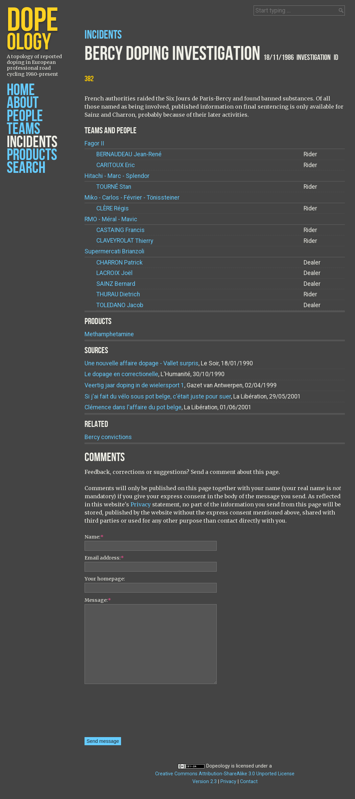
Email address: (104, 558)
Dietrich (118, 294)
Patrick (119, 262)
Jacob (119, 305)
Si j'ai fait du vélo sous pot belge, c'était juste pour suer (158, 396)
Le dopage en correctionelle (121, 374)
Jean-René (129, 154)
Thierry (124, 240)
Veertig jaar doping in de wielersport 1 (134, 385)
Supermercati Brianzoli (114, 251)
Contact (249, 781)
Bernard (115, 284)
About (23, 103)
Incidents (32, 142)
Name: (94, 537)
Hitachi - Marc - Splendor (117, 176)
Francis (120, 230)
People (25, 116)
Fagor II (94, 143)
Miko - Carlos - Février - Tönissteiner (132, 197)
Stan (113, 187)
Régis (112, 208)
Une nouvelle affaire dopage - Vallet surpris (141, 363)
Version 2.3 (204, 781)
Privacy (141, 504)
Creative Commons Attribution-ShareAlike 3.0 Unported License (224, 774)
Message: (98, 600)
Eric (115, 165)
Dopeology (218, 766)
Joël (114, 273)
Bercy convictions (108, 437)
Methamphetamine (109, 334)
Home (21, 90)
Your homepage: (105, 579)
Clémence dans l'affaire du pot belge (133, 407)
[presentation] (112, 712)
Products (32, 155)
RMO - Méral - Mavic (111, 219)
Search (26, 168)
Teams (23, 129)
